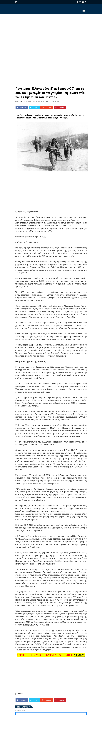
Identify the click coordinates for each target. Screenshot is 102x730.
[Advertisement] (51, 33)
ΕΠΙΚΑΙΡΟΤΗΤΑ (53, 101)
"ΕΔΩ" (79, 655)
